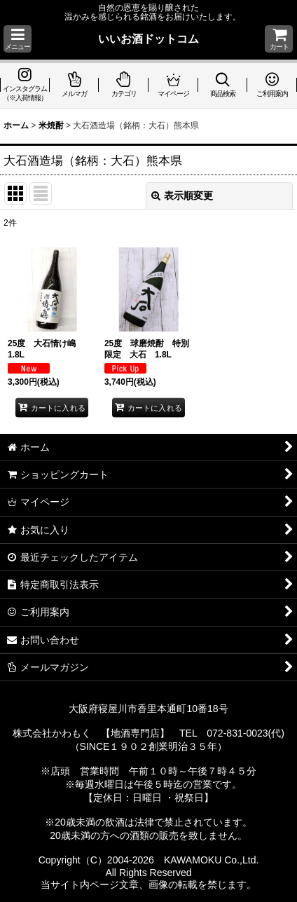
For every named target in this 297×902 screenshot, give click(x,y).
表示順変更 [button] (182, 195)
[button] (18, 39)
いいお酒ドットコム (148, 38)
